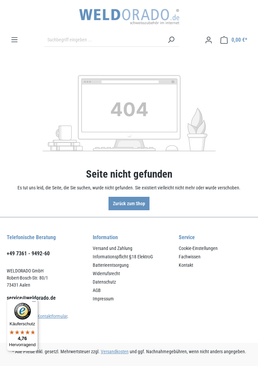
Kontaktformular (52, 316)
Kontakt (186, 265)
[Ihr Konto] (208, 40)
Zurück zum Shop (129, 203)
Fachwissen (190, 256)
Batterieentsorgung (111, 265)
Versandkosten (115, 351)
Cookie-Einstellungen (198, 248)
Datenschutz (104, 282)
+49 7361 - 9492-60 (28, 253)
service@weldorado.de (31, 298)
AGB (97, 290)
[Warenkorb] (233, 40)
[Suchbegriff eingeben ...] (104, 40)
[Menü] (14, 39)
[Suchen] (171, 40)
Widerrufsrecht (106, 273)
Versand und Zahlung (112, 248)
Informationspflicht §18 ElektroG (123, 256)
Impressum (103, 298)
